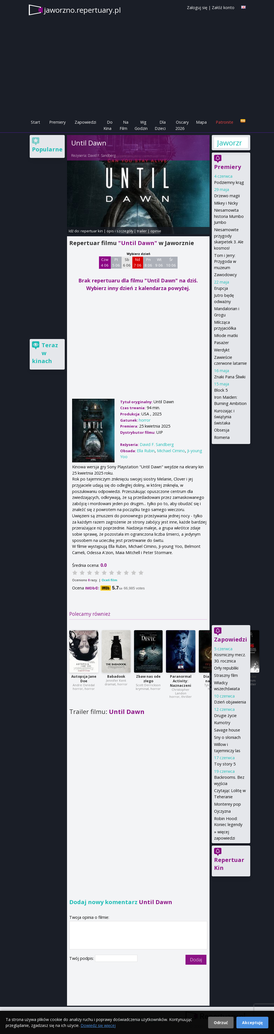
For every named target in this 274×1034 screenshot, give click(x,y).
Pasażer (221, 342)
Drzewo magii (227, 195)
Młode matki (226, 335)
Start (35, 122)
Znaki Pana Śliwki (229, 376)
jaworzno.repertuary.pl (82, 10)
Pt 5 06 (116, 262)
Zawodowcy (225, 274)
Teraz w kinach (45, 353)
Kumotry (222, 722)
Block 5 (221, 390)
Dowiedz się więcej (98, 1025)
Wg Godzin (141, 125)
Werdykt (222, 350)
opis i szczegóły (120, 230)
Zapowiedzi (85, 122)
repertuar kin (92, 230)
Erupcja (221, 288)
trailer (142, 230)
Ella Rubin (146, 450)
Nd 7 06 (137, 262)
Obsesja (221, 430)
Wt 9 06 (159, 262)
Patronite (224, 122)
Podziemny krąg (229, 182)
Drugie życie (225, 715)
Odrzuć (221, 1022)
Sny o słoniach (227, 737)
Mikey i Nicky (226, 203)
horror (144, 420)
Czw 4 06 (105, 262)
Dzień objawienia (230, 702)
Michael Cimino (171, 450)
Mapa (201, 122)
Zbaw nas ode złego (148, 678)
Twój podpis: (82, 958)
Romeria (222, 437)
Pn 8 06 (148, 262)
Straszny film (226, 675)
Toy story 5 (225, 764)
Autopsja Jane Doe (83, 678)
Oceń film (109, 580)
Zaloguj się (197, 7)
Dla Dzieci (160, 125)
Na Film (124, 125)
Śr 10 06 (171, 262)
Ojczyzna (222, 811)
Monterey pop (227, 804)
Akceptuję (252, 1022)
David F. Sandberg (102, 155)
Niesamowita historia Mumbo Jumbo (229, 216)
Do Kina (108, 125)
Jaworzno (229, 143)
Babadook (116, 676)
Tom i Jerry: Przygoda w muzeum (225, 261)
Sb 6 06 (127, 262)
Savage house (227, 730)
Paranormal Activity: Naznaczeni (180, 681)
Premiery (57, 122)
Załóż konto (223, 7)
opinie (155, 230)
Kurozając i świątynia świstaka (224, 417)
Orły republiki (226, 668)
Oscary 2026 (182, 125)
